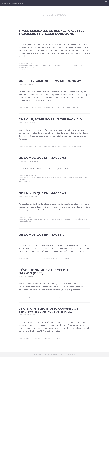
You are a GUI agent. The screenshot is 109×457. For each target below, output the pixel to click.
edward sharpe (54, 224)
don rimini (44, 84)
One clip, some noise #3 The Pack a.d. (53, 151)
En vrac (28, 272)
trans (80, 84)
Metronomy (50, 135)
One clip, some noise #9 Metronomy (53, 103)
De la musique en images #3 (47, 198)
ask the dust (28, 224)
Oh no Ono (74, 274)
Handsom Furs (32, 274)
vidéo (33, 86)
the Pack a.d (52, 183)
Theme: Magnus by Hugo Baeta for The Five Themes (63, 454)
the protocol (77, 224)
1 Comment (59, 438)
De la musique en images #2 (47, 243)
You (30, 276)
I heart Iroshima (44, 274)
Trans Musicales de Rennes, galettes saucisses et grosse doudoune (52, 41)
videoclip (64, 183)
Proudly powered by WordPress (41, 454)
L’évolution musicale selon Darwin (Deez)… (45, 341)
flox (61, 224)
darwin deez (50, 373)
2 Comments (23, 87)
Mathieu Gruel (7, 2)
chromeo (45, 224)
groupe (40, 438)
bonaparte (37, 224)
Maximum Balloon (56, 274)
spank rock (59, 84)
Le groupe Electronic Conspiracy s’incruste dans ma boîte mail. (51, 397)
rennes (51, 84)
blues (45, 183)
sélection (81, 274)
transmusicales (24, 86)
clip (44, 135)
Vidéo (34, 82)
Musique (29, 82)
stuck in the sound (70, 84)
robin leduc (68, 224)
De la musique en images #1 (47, 294)
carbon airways (34, 84)
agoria (26, 84)
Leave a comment (73, 135)
